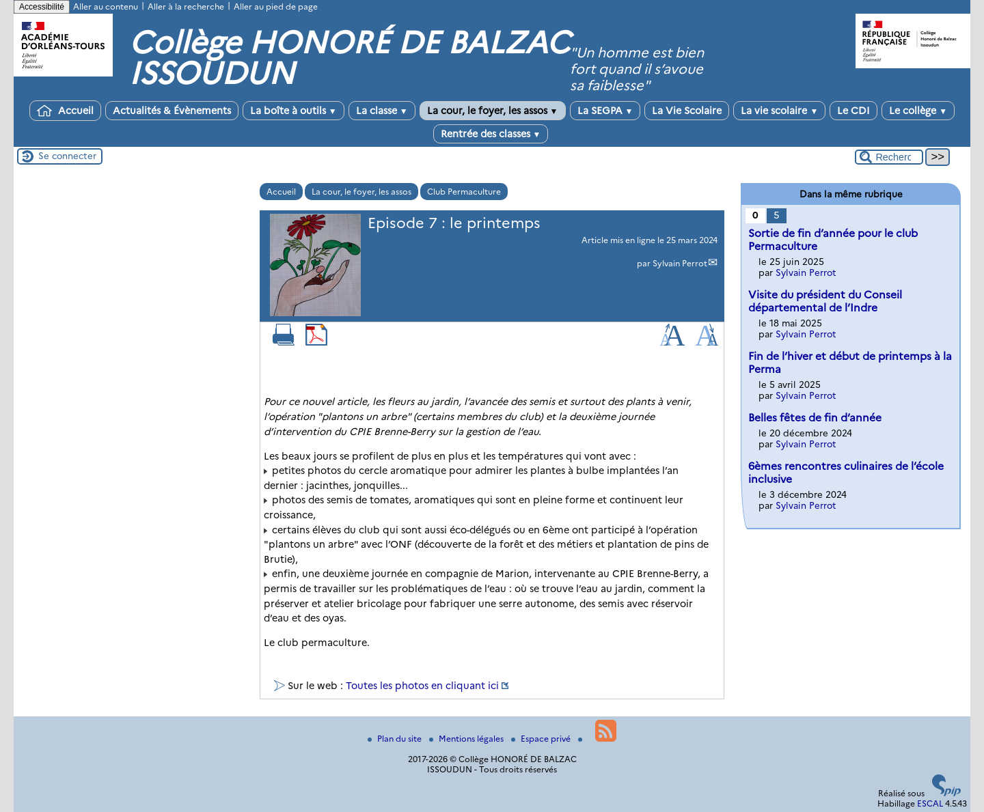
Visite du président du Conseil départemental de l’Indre (825, 301)
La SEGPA (605, 110)
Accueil (65, 110)
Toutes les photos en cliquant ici (422, 686)
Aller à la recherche (186, 6)
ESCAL (930, 803)
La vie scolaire (779, 110)
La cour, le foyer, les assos (492, 110)
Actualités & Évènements (172, 110)
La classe (382, 110)
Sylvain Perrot (680, 263)
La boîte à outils (293, 110)
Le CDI (853, 110)
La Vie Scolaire (687, 110)
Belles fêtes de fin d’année (815, 417)
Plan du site (396, 738)
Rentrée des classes (491, 134)
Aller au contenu (105, 6)
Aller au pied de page (276, 6)
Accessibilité (41, 7)
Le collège (918, 110)
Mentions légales (467, 738)
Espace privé (542, 738)
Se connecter (67, 155)
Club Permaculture (464, 191)
